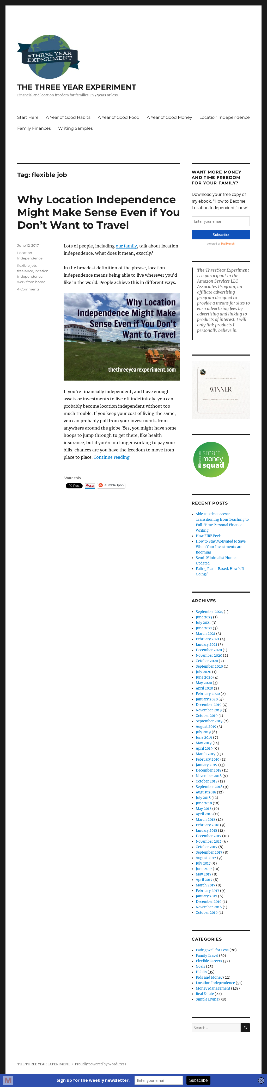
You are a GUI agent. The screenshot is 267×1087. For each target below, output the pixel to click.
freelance (25, 271)
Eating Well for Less (212, 950)
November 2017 (209, 841)
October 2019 (207, 715)
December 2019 (209, 705)
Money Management (213, 988)
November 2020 (209, 655)
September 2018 (209, 787)
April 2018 (204, 814)
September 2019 (209, 721)
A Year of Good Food (118, 117)
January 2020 (207, 699)
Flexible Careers (209, 961)
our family (126, 246)
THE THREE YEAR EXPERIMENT (76, 87)
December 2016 (209, 901)
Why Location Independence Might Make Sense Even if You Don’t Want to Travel (98, 212)
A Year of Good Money (169, 117)
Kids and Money (209, 977)
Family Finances (34, 128)
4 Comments (28, 289)
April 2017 (204, 880)
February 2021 (207, 639)
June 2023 (204, 617)
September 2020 (209, 666)
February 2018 (207, 825)
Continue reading (112, 457)
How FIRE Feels (209, 536)
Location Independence (224, 117)
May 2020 (204, 683)
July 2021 (203, 622)
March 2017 (205, 885)
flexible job (26, 265)
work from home (31, 282)
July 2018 (203, 798)
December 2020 (209, 650)
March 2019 (206, 754)
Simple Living (207, 999)
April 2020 (204, 688)
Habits (201, 972)
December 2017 (208, 836)
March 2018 (205, 819)
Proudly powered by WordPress (100, 1064)
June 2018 (204, 803)
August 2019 (206, 726)
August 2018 (206, 792)
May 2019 (204, 743)
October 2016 (207, 912)
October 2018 (206, 781)
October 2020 (207, 661)
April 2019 (204, 748)
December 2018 (208, 770)
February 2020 (208, 694)
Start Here (28, 117)
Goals (200, 966)
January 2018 (206, 830)
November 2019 (209, 710)
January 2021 (206, 644)
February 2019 (208, 759)
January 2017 (206, 896)
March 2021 (205, 633)
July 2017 (203, 863)
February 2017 (207, 891)
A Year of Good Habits (68, 117)
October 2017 (206, 847)
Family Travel (207, 955)
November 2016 (209, 907)
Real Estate (205, 994)
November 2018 (209, 776)
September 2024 (209, 612)
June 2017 (204, 869)
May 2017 (203, 874)
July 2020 (203, 672)
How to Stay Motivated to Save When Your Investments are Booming (221, 547)
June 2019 (204, 737)
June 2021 (204, 628)
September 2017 (209, 852)
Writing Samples (75, 128)
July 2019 (203, 732)
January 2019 (206, 765)
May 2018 (203, 808)
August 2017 (206, 858)
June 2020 (204, 677)
